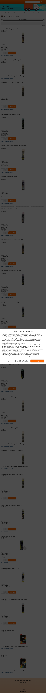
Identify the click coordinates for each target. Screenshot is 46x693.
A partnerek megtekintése (7, 358)
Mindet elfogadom (37, 361)
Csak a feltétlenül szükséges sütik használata (23, 361)
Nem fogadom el (8, 361)
